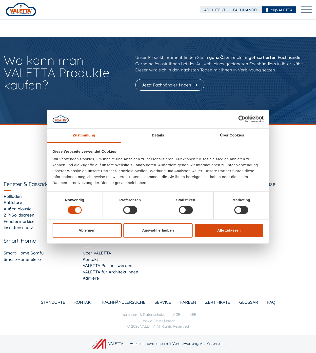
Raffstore (13, 202)
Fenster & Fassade (26, 184)
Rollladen (13, 196)
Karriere (91, 278)
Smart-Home (20, 240)
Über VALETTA (97, 252)
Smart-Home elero (22, 259)
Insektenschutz (18, 227)
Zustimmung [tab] (84, 135)
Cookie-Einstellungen (158, 321)
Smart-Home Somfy (24, 252)
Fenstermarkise (19, 221)
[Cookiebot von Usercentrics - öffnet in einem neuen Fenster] (242, 119)
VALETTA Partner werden (107, 265)
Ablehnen (87, 230)
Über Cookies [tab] (232, 135)
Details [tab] (158, 135)
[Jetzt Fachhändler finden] (170, 85)
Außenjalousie (18, 208)
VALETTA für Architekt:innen (110, 271)
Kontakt (90, 259)
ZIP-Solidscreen (19, 215)
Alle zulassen (229, 230)
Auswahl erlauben (158, 230)
